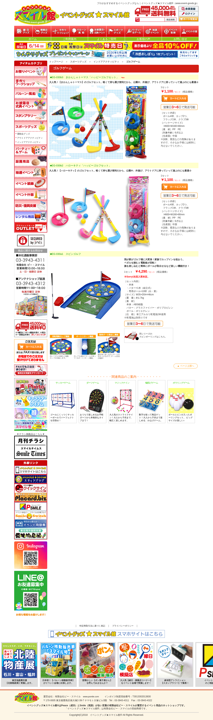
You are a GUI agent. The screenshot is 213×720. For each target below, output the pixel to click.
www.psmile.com (91, 696)
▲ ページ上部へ (185, 366)
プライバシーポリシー (123, 626)
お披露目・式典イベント (97, 31)
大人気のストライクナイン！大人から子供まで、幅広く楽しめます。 (122, 401)
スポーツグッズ (115, 31)
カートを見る (188, 19)
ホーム (33, 39)
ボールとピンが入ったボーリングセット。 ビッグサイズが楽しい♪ (181, 401)
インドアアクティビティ (106, 61)
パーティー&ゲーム (134, 31)
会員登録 (188, 8)
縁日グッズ (23, 31)
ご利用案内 (69, 39)
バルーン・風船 (79, 31)
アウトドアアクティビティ (30, 138)
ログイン (188, 13)
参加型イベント (60, 31)
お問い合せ (180, 39)
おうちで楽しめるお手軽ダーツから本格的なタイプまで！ (92, 401)
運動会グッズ (23, 134)
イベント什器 (189, 31)
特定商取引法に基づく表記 (92, 626)
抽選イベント (152, 31)
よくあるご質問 (106, 39)
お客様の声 (143, 39)
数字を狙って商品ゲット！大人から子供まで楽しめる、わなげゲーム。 (151, 401)
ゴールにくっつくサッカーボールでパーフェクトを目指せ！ (63, 401)
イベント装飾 (171, 31)
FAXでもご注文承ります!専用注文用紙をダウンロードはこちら (30, 370)
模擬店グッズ (42, 31)
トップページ (56, 61)
